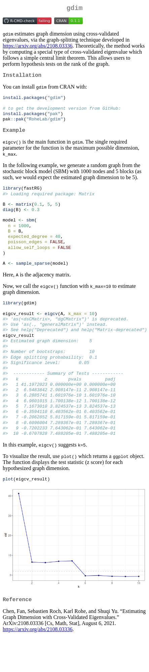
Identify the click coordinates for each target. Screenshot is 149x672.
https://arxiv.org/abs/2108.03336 (38, 47)
